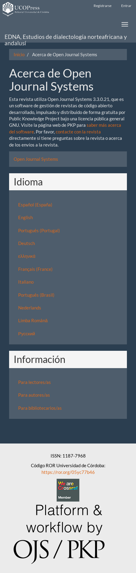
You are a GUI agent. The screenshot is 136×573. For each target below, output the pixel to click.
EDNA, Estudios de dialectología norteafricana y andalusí (66, 38)
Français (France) (35, 269)
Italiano (26, 282)
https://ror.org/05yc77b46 (68, 472)
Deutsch (26, 243)
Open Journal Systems (36, 159)
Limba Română (33, 320)
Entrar (126, 5)
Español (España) (35, 204)
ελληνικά (26, 256)
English (25, 217)
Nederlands (29, 307)
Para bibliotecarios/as (40, 408)
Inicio (19, 54)
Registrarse (102, 5)
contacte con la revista (78, 131)
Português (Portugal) (39, 230)
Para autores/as (34, 395)
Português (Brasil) (36, 295)
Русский (26, 333)
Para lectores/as (34, 382)
